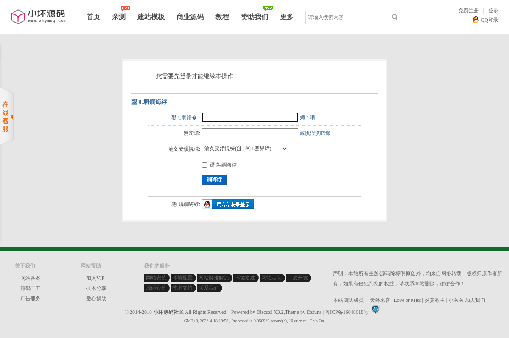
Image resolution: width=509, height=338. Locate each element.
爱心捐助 (96, 298)
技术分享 (96, 288)
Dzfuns (314, 312)
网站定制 (271, 278)
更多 (287, 16)
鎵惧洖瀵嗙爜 (315, 133)
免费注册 (469, 11)
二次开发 (298, 278)
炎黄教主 (435, 300)
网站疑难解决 (214, 278)
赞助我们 (254, 16)
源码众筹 (156, 288)
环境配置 (182, 278)
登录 (493, 11)
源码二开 (30, 288)
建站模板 (151, 16)
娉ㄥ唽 (307, 118)
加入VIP (95, 278)
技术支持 (182, 288)
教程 (222, 16)
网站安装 (156, 278)
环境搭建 (245, 278)
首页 (93, 16)
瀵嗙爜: (192, 133)
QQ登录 (489, 20)
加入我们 (475, 300)
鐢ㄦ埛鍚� (184, 118)
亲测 (119, 16)
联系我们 (209, 288)
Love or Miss (407, 300)
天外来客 (380, 300)
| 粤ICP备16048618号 (346, 312)
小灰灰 (456, 300)
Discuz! (264, 312)
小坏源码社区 (168, 312)
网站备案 (30, 278)
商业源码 (190, 16)
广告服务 (30, 298)
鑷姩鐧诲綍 (219, 165)
